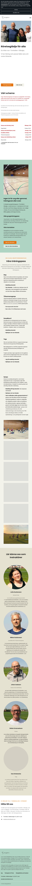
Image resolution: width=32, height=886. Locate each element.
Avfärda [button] (16, 9)
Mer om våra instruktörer (12, 246)
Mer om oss (19, 85)
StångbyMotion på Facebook (22, 873)
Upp (2, 873)
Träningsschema (7, 85)
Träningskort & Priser (9, 873)
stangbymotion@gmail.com (9, 819)
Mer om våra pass (10, 242)
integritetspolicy (4, 4)
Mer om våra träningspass (9, 120)
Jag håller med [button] (16, 12)
